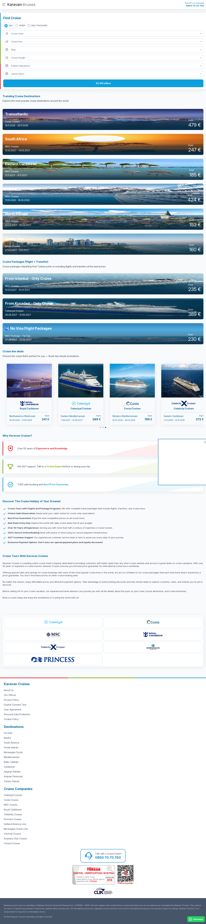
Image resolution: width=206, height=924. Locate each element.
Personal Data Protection (17, 714)
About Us (9, 690)
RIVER (22, 25)
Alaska (7, 737)
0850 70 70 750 (195, 5)
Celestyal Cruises (13, 795)
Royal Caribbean (13, 809)
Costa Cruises (11, 800)
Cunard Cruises (12, 843)
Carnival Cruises (12, 833)
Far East (8, 733)
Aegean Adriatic (12, 771)
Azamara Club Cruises (15, 838)
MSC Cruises (10, 804)
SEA (11, 25)
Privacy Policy (11, 699)
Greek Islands (11, 747)
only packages (39, 25)
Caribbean (9, 766)
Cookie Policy (11, 719)
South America (11, 742)
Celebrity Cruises (13, 814)
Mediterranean (11, 757)
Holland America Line (15, 824)
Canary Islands (11, 781)
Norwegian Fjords (13, 752)
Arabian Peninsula (13, 776)
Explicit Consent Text (15, 704)
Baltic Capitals (11, 762)
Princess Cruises (12, 819)
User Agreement (12, 709)
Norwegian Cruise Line (16, 828)
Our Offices (10, 695)
